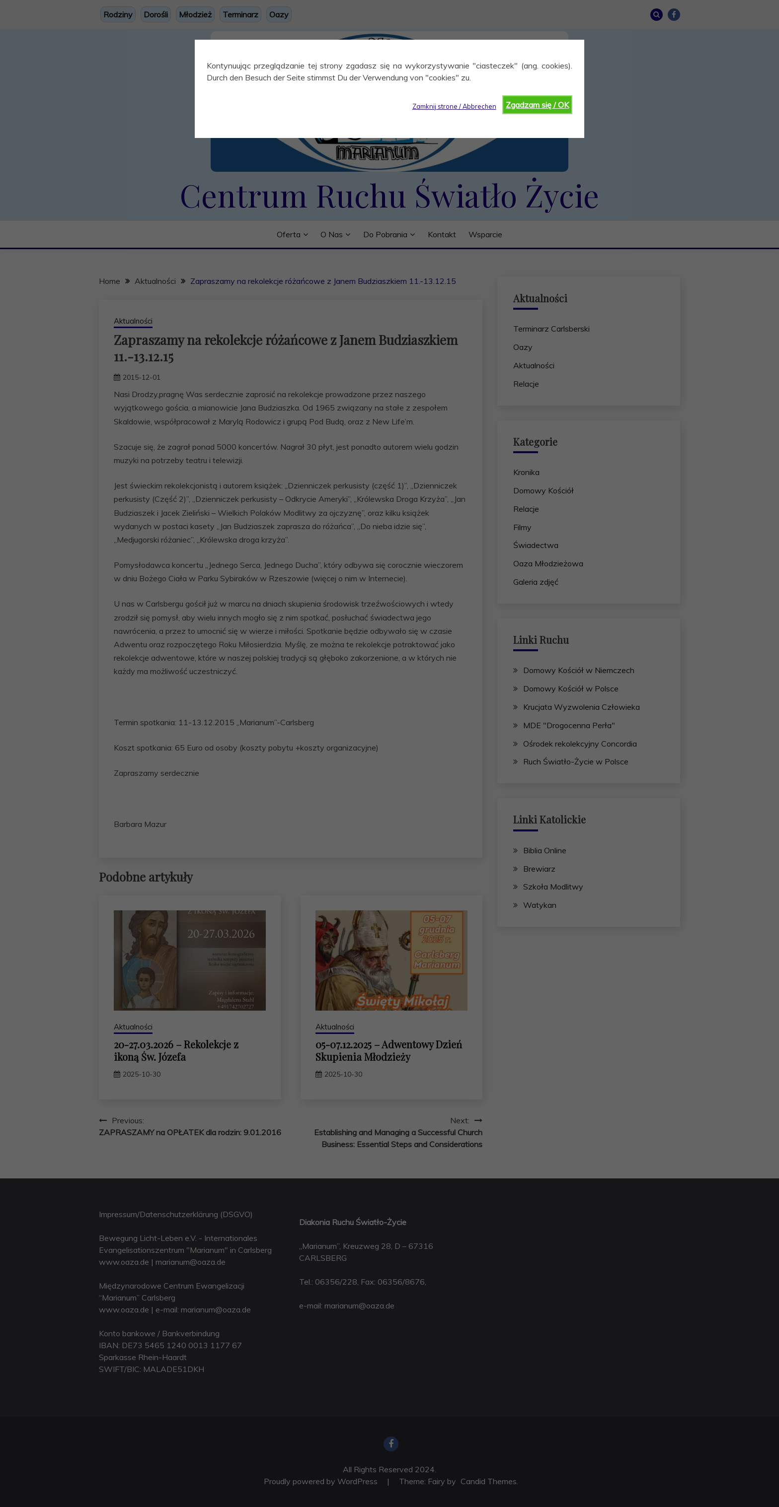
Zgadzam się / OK (537, 105)
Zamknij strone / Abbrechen (454, 106)
